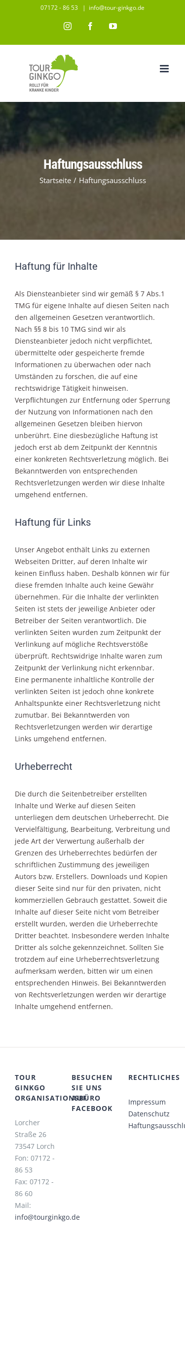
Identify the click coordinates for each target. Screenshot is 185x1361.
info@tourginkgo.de (47, 1217)
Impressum (147, 1102)
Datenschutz (149, 1113)
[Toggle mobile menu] (165, 68)
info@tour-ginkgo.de (117, 7)
